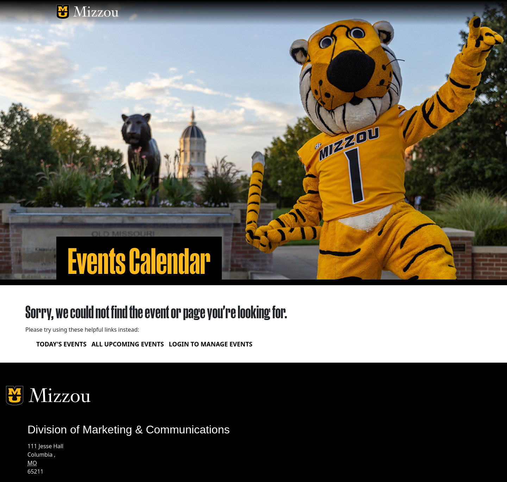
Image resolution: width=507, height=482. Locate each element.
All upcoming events (128, 344)
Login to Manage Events (210, 344)
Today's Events (61, 344)
